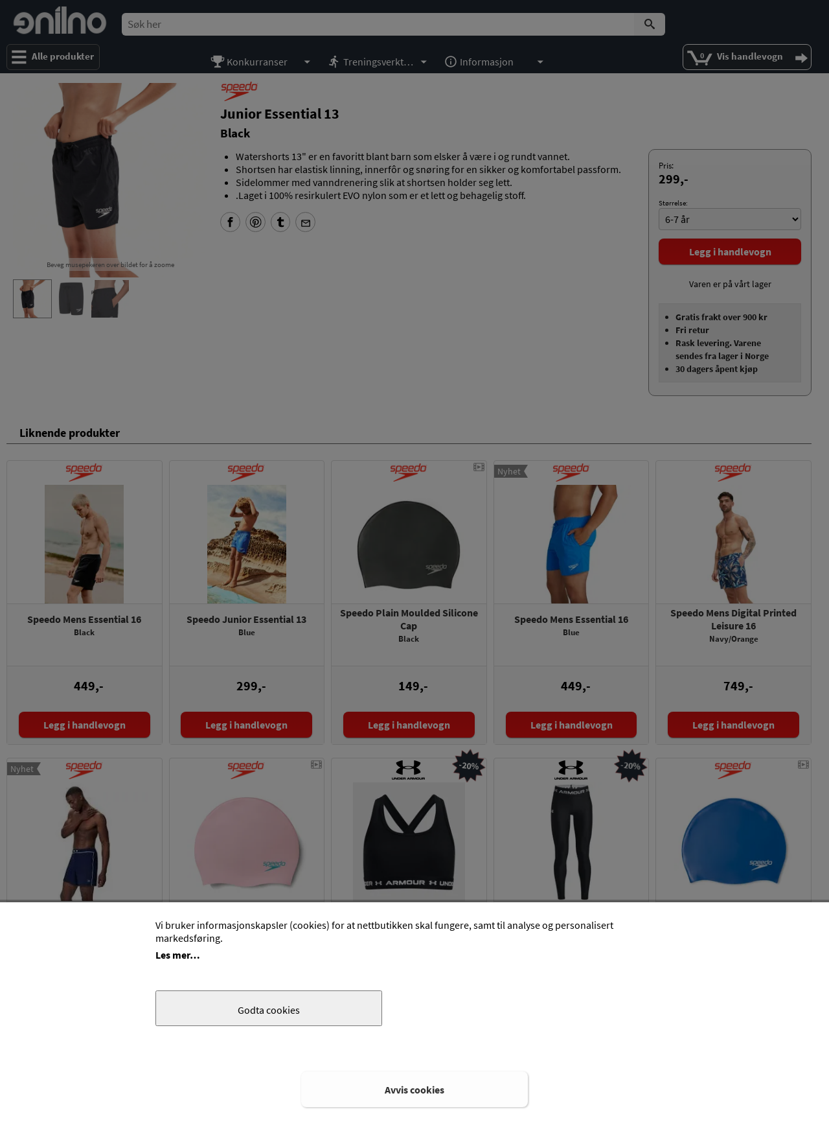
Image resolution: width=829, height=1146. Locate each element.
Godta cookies (269, 1009)
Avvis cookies (414, 1089)
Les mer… (177, 954)
